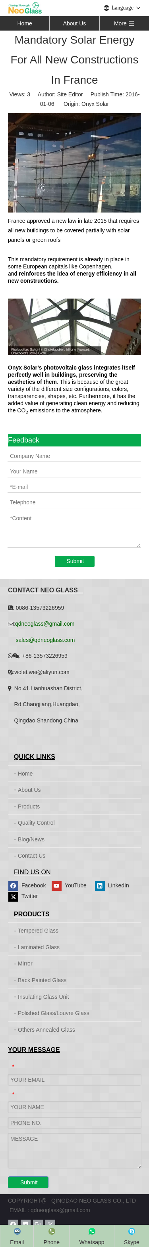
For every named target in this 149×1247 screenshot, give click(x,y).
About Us (74, 23)
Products (29, 806)
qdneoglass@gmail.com (60, 1210)
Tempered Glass (38, 930)
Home (24, 23)
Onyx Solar (95, 104)
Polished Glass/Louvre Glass (53, 1013)
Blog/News (31, 839)
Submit (75, 561)
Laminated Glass (39, 947)
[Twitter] (28, 897)
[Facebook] (28, 886)
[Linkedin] (115, 886)
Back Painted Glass (42, 980)
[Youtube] (72, 886)
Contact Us (31, 855)
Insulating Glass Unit (43, 997)
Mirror (25, 963)
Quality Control (36, 823)
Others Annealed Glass (46, 1030)
